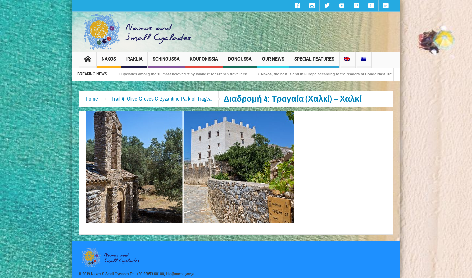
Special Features (314, 62)
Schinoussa (166, 62)
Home (92, 98)
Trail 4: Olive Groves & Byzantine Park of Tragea (161, 98)
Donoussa (240, 62)
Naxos (109, 62)
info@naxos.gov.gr (180, 274)
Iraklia (134, 62)
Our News (273, 62)
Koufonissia (204, 62)
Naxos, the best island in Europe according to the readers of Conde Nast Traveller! (335, 74)
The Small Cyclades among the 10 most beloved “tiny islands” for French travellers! (179, 74)
